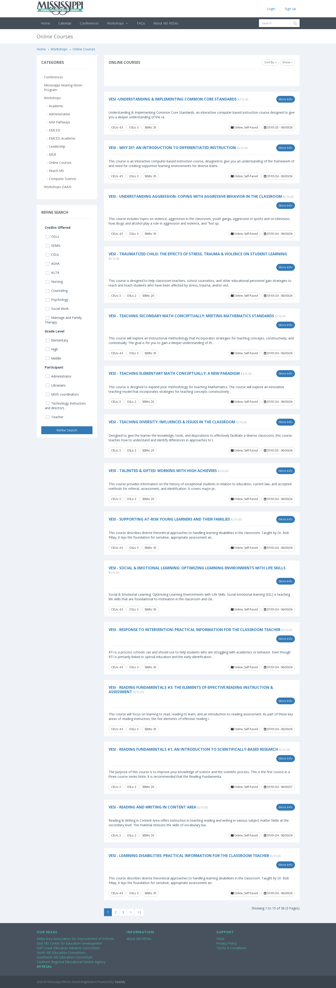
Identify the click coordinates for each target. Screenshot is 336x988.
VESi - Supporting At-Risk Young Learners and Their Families (169, 519)
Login (271, 8)
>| (139, 912)
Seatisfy (120, 982)
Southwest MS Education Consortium (64, 957)
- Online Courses (57, 162)
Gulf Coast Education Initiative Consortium (68, 948)
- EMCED (52, 130)
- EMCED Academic (60, 138)
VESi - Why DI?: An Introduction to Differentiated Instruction (172, 147)
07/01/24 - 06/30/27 (278, 787)
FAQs (141, 23)
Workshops (118, 23)
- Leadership (54, 146)
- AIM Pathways (57, 122)
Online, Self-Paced (244, 127)
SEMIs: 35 (150, 127)
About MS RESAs (165, 23)
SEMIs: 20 (148, 296)
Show (287, 62)
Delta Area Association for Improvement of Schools (75, 938)
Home (45, 23)
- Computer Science (60, 179)
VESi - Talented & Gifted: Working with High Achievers (163, 470)
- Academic (53, 106)
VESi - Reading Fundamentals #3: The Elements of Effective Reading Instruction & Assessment (191, 689)
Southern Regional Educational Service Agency (71, 962)
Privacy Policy (226, 943)
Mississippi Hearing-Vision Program (63, 87)
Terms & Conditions (231, 948)
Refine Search (66, 430)
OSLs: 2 (131, 296)
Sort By (270, 62)
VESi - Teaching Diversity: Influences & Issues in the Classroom (172, 421)
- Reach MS (54, 170)
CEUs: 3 (116, 296)
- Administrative (57, 114)
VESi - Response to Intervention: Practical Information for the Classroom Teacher (194, 629)
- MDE (50, 154)
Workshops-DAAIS (57, 187)
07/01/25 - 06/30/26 (278, 127)
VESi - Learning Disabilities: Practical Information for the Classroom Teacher (189, 855)
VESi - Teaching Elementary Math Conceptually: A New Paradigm (174, 373)
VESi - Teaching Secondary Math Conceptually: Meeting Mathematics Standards (191, 315)
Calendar (64, 23)
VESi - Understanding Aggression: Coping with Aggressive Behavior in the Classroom (195, 196)
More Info (285, 99)
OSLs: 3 (134, 127)
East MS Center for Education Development (69, 943)
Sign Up (290, 8)
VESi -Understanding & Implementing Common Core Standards (173, 99)
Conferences (89, 23)
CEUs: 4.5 (117, 127)
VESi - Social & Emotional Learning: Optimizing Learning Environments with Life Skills (197, 567)
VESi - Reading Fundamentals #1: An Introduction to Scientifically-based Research (193, 749)
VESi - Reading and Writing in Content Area (152, 807)
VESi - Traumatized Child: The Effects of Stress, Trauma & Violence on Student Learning (198, 253)
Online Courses (84, 49)
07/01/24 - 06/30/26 (278, 176)
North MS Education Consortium (61, 952)
